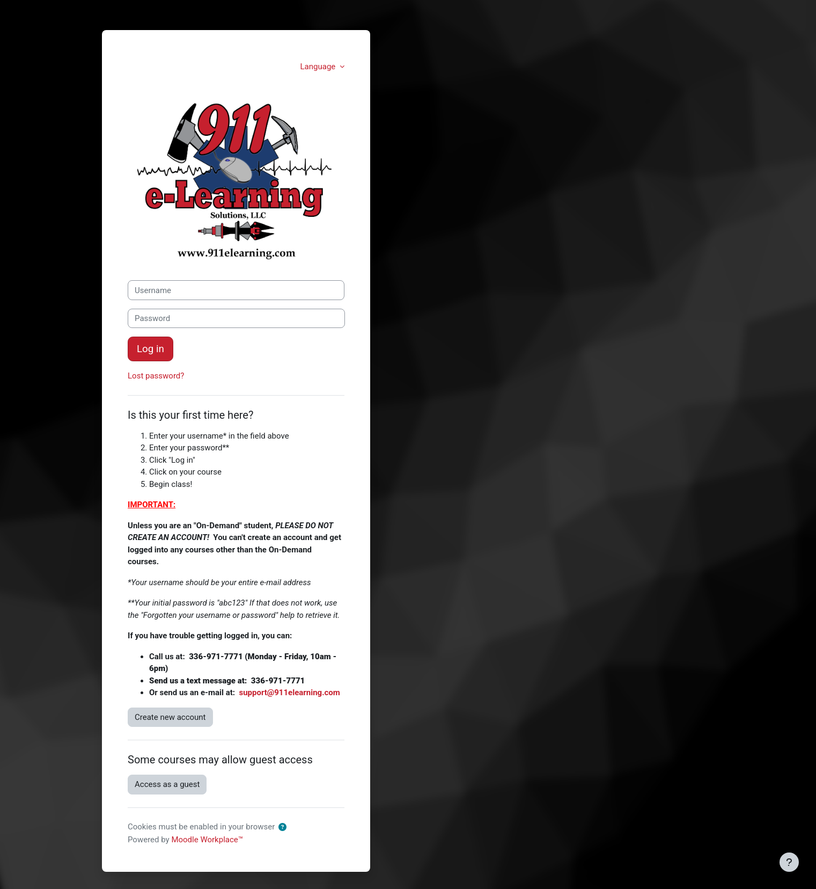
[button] (282, 827)
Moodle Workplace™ (207, 839)
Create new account (170, 717)
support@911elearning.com (289, 692)
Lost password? (156, 376)
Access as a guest (167, 784)
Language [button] (318, 66)
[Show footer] (789, 862)
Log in (150, 349)
